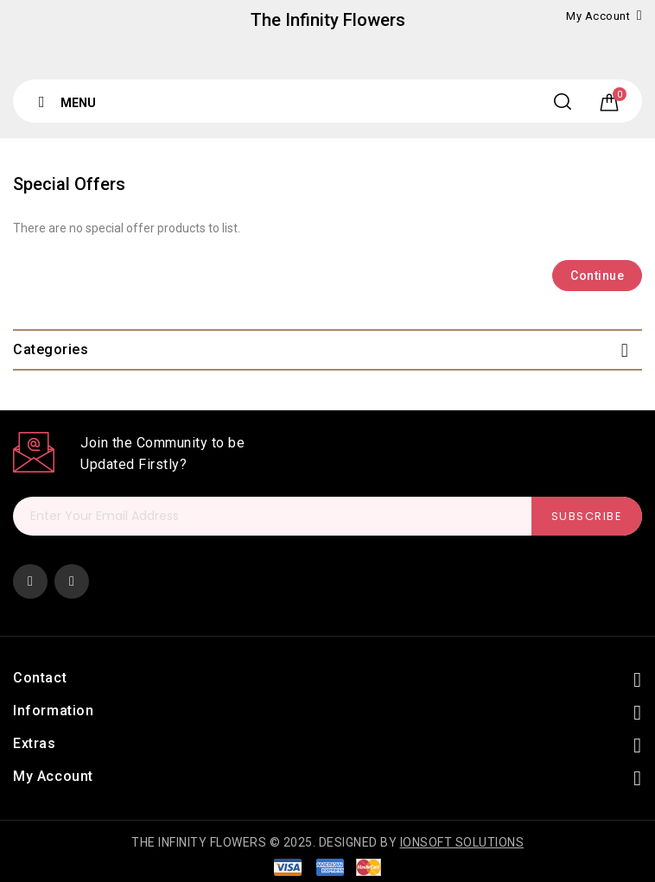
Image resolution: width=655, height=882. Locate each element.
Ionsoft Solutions (462, 842)
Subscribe (587, 516)
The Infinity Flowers (328, 20)
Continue (597, 275)
